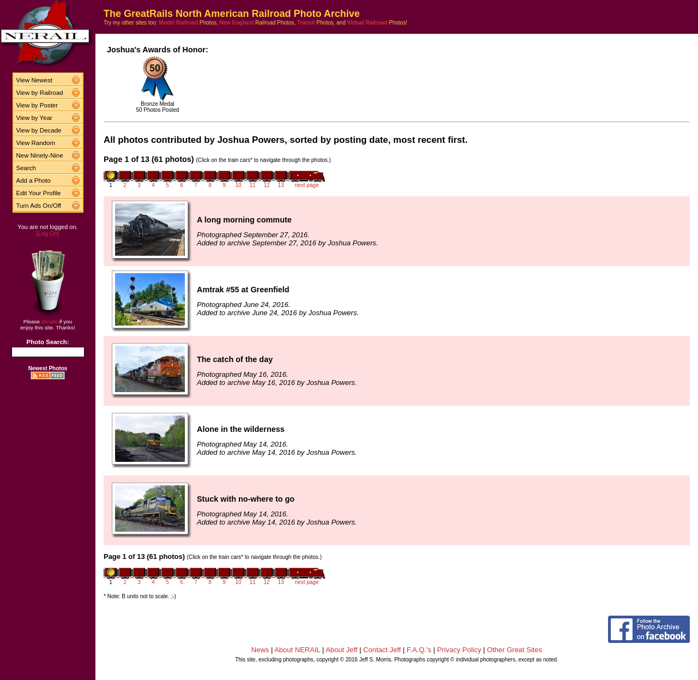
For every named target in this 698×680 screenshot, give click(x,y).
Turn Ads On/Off (39, 205)
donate (49, 321)
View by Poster (37, 105)
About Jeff (341, 650)
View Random (35, 143)
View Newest (34, 80)
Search (26, 168)
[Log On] (47, 233)
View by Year (34, 118)
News (260, 650)
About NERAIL (297, 650)
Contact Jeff (382, 650)
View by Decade (39, 130)
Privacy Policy (459, 650)
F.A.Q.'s (419, 650)
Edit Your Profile (38, 193)
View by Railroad (39, 92)
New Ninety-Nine (39, 155)
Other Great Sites (514, 650)
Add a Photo (33, 180)
